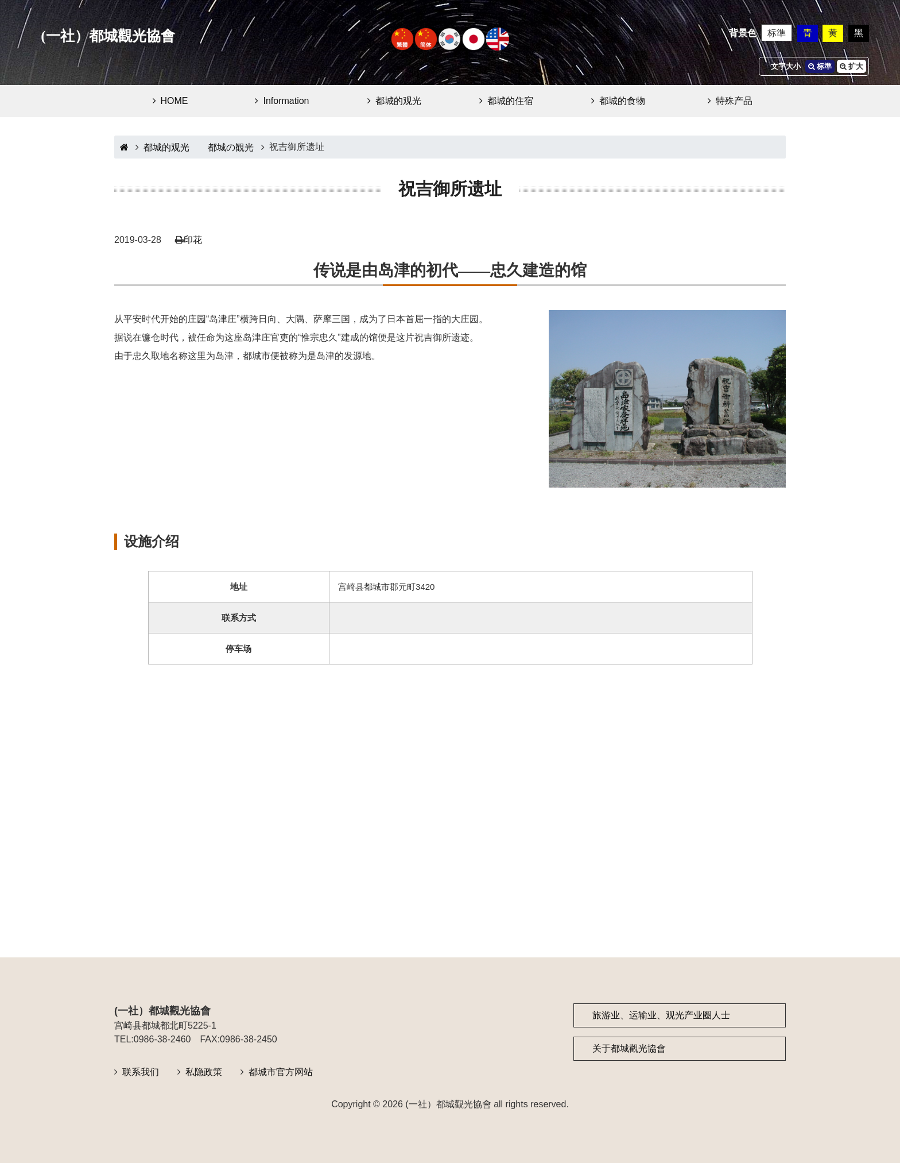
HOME (174, 101)
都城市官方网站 (281, 1072)
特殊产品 (734, 101)
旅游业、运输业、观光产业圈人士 (661, 1015)
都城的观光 (398, 101)
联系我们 (140, 1072)
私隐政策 (203, 1072)
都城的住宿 (510, 101)
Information (286, 101)
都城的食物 (622, 101)
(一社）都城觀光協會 (107, 36)
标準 (776, 33)
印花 (193, 240)
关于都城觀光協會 (629, 1048)
